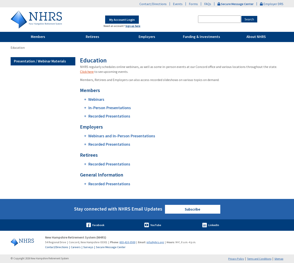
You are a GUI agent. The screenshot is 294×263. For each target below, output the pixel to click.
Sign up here (132, 26)
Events (178, 4)
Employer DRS (271, 4)
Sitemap (278, 259)
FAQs (207, 4)
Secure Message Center (111, 247)
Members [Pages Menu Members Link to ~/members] (38, 36)
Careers (76, 247)
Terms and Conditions (259, 259)
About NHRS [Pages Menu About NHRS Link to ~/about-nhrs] (256, 36)
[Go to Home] (25, 242)
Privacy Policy (236, 259)
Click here (87, 72)
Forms (193, 4)
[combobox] (219, 19)
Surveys (88, 247)
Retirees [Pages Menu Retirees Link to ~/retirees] (92, 36)
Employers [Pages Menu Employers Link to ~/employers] (147, 36)
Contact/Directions (153, 4)
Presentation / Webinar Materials (40, 61)
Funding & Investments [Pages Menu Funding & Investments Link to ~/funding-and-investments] (201, 36)
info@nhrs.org (155, 242)
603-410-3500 (127, 242)
